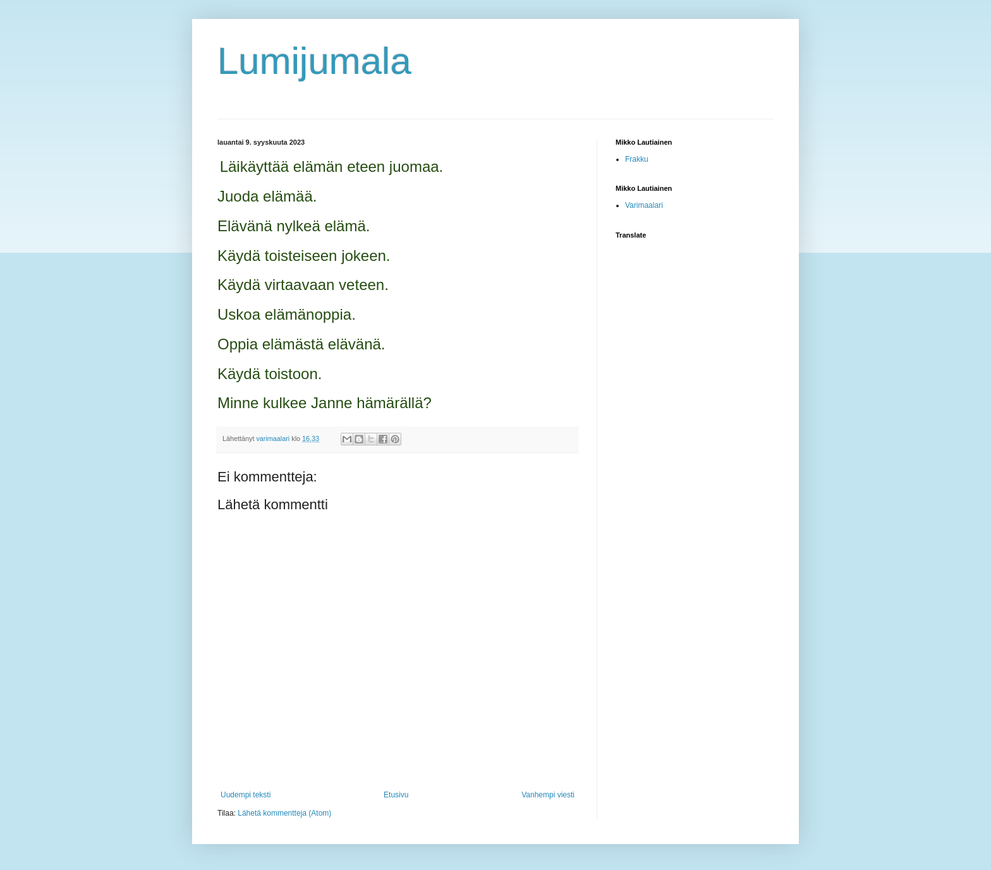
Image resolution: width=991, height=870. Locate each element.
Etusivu (396, 794)
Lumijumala (314, 61)
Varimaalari (644, 205)
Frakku (636, 159)
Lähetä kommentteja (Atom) (284, 813)
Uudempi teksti (246, 794)
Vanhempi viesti (548, 794)
